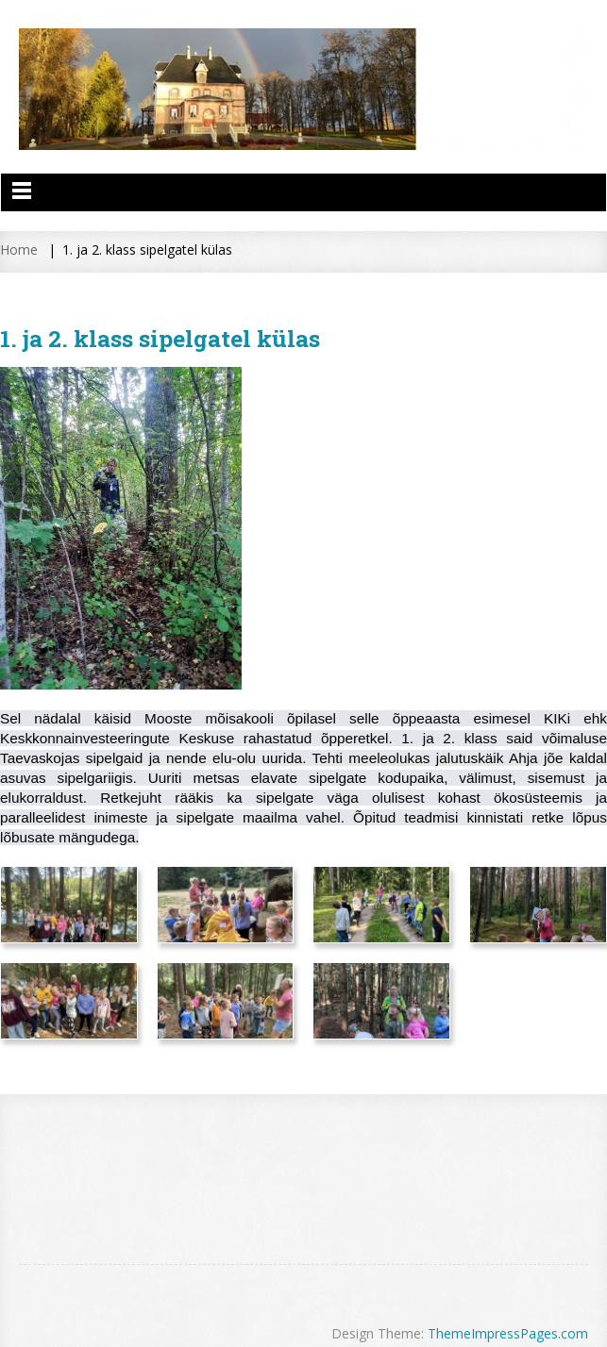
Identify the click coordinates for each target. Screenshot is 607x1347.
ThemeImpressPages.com (508, 1333)
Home (19, 249)
